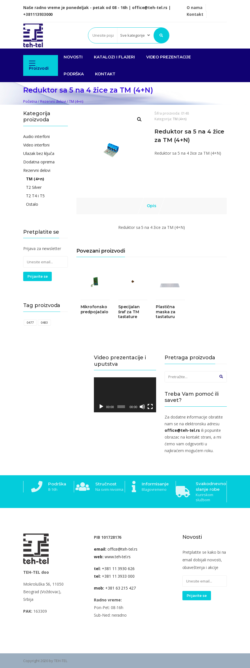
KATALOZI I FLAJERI (114, 57)
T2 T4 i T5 (35, 195)
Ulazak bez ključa (38, 153)
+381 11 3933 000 (114, 576)
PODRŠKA (74, 73)
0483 (44, 322)
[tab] (151, 206)
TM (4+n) (76, 101)
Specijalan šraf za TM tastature (129, 312)
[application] (125, 394)
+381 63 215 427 (115, 588)
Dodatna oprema (39, 162)
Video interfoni (36, 145)
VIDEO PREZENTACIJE (168, 57)
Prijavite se (37, 276)
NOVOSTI (73, 57)
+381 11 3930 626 (114, 568)
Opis (151, 205)
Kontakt (195, 14)
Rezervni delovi (53, 101)
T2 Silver (34, 187)
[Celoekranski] (150, 406)
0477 (30, 322)
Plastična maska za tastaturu (166, 312)
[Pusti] (101, 406)
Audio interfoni (36, 136)
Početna (30, 101)
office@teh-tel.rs (115, 549)
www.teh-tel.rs (112, 556)
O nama (194, 7)
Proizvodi (39, 65)
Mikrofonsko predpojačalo (94, 309)
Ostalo (32, 204)
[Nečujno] (142, 406)
